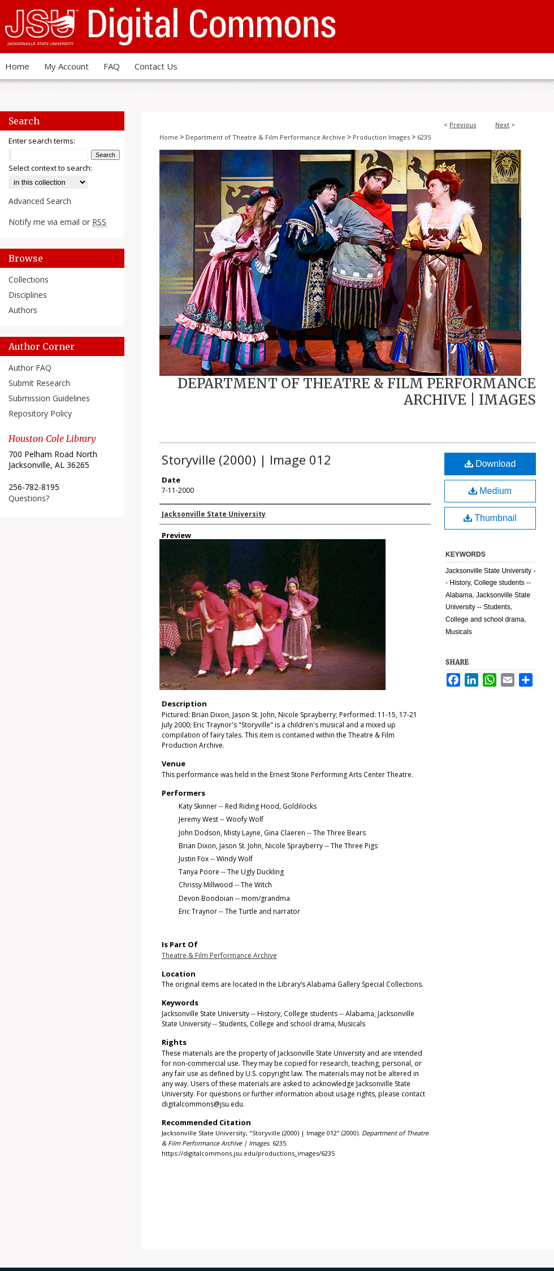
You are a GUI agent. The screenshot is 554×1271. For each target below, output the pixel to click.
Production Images (381, 137)
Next (502, 124)
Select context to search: (50, 168)
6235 (424, 137)
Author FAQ (29, 367)
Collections (28, 279)
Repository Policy (40, 413)
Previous (462, 124)
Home (168, 137)
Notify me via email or (57, 221)
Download (490, 464)
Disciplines (27, 294)
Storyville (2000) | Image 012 (246, 459)
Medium (490, 491)
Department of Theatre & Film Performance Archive (265, 137)
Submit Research (39, 383)
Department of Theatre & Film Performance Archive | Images (357, 392)
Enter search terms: (41, 141)
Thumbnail (490, 518)
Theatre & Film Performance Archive (219, 955)
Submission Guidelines (49, 398)
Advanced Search (39, 201)
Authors (22, 310)
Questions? (28, 498)
